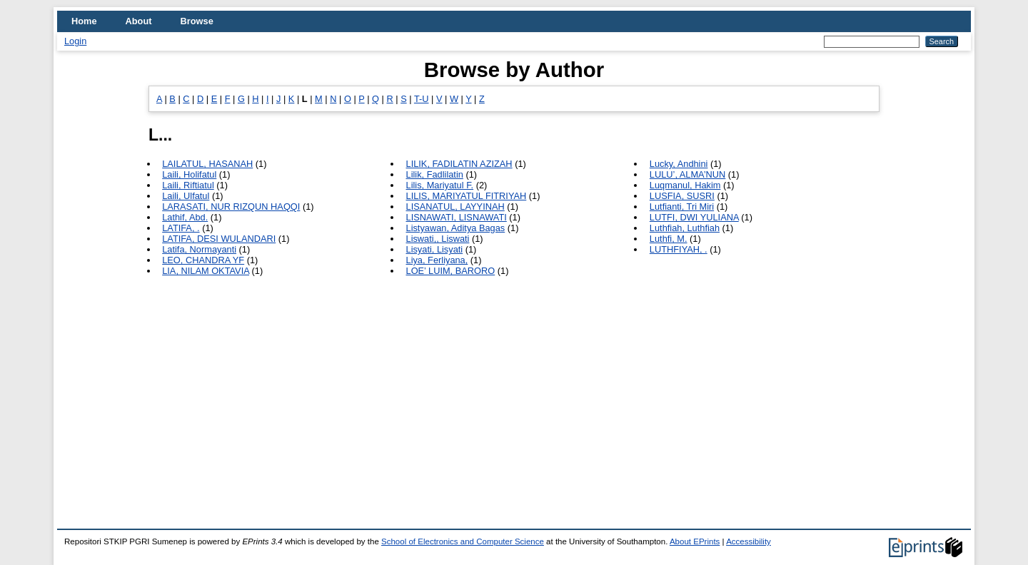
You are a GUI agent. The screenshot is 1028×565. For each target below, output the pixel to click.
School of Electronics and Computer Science (462, 541)
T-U (421, 98)
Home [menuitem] (84, 21)
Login (75, 41)
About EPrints (695, 541)
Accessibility (748, 541)
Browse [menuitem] (197, 21)
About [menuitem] (139, 21)
